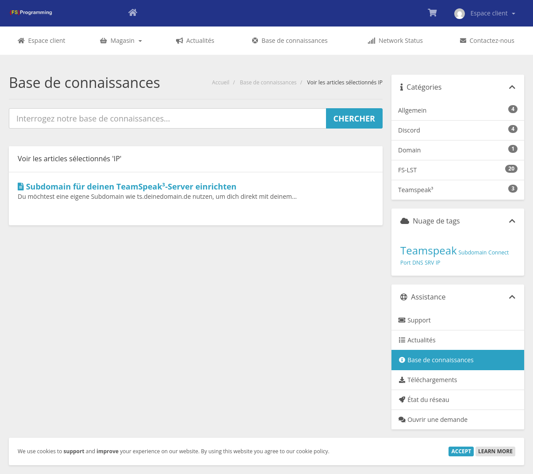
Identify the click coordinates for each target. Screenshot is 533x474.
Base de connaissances (268, 82)
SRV (429, 262)
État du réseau (423, 399)
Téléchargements (427, 379)
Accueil (220, 82)
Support (414, 320)
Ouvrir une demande (433, 419)
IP (438, 262)
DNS (417, 262)
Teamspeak (428, 250)
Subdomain (472, 252)
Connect (498, 252)
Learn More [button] (495, 451)
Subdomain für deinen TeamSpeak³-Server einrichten (127, 186)
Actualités (417, 340)
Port (405, 262)
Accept (461, 451)
